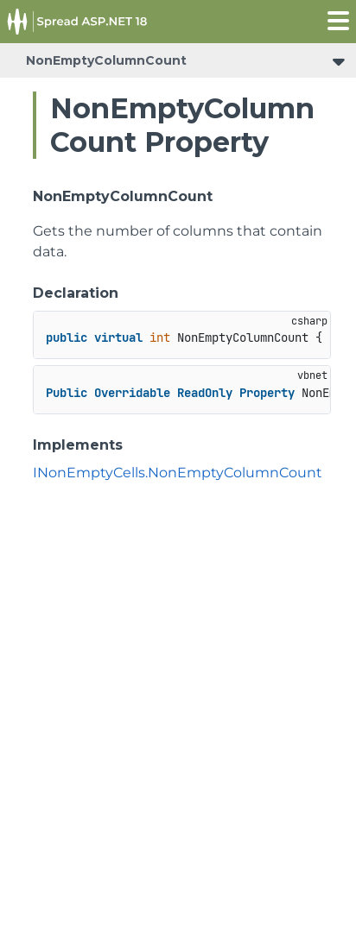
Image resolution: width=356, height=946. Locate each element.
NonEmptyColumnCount (106, 60)
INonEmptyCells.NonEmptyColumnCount (177, 472)
